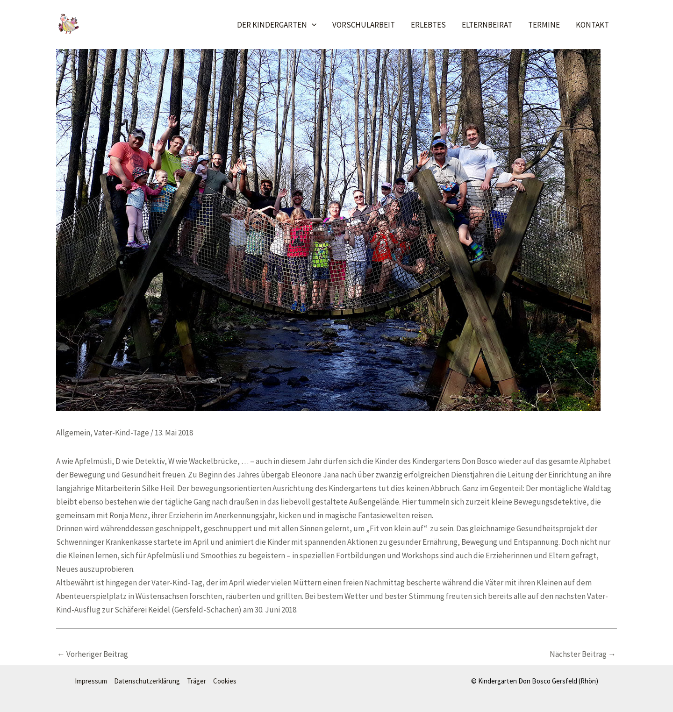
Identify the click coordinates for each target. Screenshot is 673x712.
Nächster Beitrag (583, 654)
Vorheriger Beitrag (92, 654)
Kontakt (592, 25)
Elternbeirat (487, 25)
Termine (544, 25)
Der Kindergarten (276, 24)
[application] (311, 24)
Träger (196, 680)
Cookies (224, 680)
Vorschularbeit (363, 25)
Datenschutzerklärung (147, 680)
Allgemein (73, 432)
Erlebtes (428, 25)
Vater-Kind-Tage (121, 432)
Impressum (91, 680)
